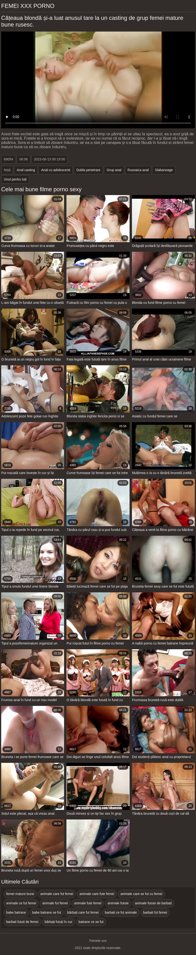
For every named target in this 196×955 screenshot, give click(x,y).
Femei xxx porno (27, 6)
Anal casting (26, 170)
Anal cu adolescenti (55, 170)
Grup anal (114, 170)
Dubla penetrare (88, 170)
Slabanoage (164, 170)
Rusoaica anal (138, 170)
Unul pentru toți (15, 179)
